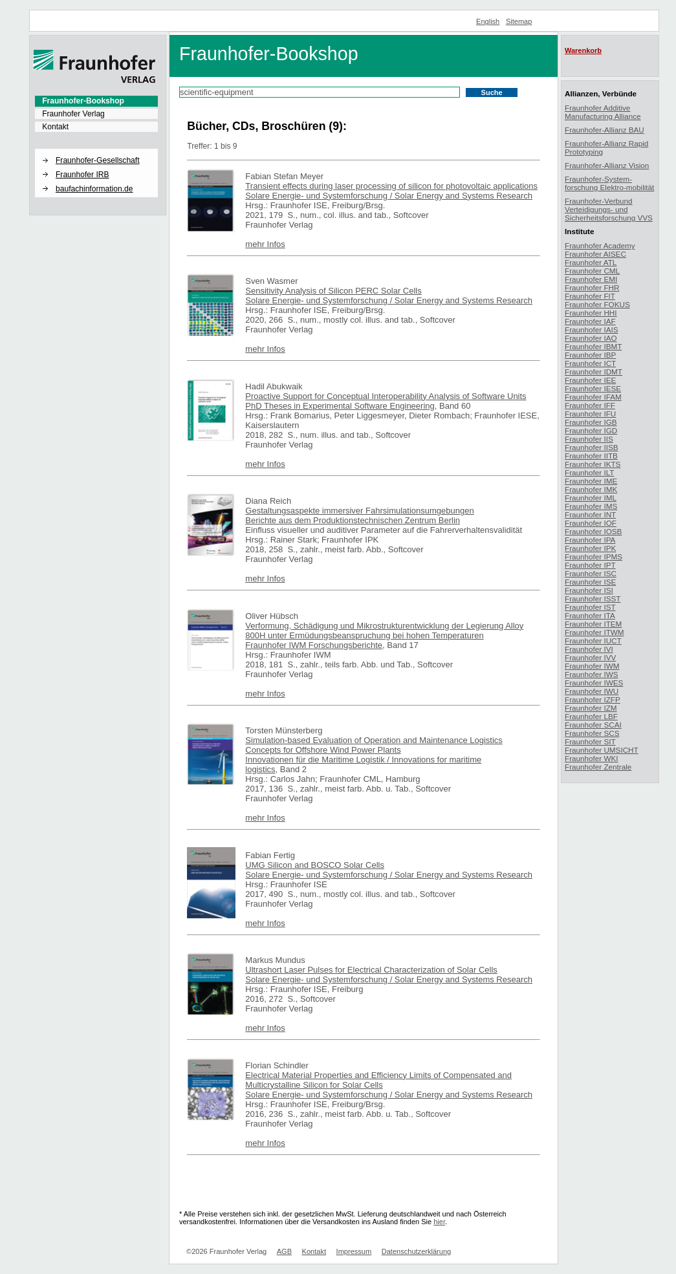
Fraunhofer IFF (590, 405)
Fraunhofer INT (590, 514)
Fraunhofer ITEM (593, 624)
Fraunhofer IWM (592, 666)
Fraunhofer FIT (590, 296)
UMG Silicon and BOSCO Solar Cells (314, 865)
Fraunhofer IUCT (593, 640)
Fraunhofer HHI (591, 312)
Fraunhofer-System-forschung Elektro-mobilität (609, 183)
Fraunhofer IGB (591, 422)
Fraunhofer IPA (590, 539)
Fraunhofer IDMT (593, 371)
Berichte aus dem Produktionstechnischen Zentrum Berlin (352, 520)
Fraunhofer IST (590, 607)
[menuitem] (96, 101)
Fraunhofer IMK (591, 489)
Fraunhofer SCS (592, 733)
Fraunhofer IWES (594, 682)
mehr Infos (265, 244)
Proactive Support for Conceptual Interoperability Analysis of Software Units (385, 396)
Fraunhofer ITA (590, 615)
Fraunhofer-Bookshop (83, 100)
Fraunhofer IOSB (593, 531)
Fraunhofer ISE (590, 582)
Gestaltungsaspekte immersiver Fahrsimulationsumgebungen (359, 510)
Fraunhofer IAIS (591, 329)
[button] (96, 149)
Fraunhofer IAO (591, 338)
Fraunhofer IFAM (593, 397)
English (487, 21)
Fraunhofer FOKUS (597, 304)
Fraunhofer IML (590, 497)
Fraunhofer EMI (591, 279)
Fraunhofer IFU (590, 413)
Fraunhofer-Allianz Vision (607, 165)
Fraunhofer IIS (589, 439)
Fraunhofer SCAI (593, 724)
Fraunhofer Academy (600, 245)
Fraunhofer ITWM (594, 632)
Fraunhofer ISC (590, 573)
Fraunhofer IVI (589, 649)
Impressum (354, 1251)
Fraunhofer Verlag (73, 113)
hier (439, 1221)
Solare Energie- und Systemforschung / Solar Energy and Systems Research (388, 195)
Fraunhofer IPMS (593, 556)
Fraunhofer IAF (590, 321)
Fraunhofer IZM (591, 708)
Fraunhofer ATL (590, 262)
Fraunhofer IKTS (592, 464)
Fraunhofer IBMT (593, 346)
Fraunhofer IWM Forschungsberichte (313, 645)
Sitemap (519, 21)
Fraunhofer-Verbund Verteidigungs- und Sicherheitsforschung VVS (609, 209)
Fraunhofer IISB (591, 447)
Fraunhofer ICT (590, 363)
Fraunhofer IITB (591, 455)
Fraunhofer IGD (591, 430)
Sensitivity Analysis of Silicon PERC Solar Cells (333, 291)
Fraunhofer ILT (589, 472)
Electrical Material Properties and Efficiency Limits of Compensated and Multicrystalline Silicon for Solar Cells (378, 1080)
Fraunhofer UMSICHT (601, 750)
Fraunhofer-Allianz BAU (604, 129)
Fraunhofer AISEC (595, 254)
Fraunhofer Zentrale (598, 766)
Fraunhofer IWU (591, 691)
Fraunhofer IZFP (592, 699)
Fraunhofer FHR (592, 287)
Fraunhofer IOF (590, 523)
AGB (284, 1251)
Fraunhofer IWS (591, 674)
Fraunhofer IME (591, 481)
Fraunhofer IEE (590, 380)
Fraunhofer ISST (592, 598)
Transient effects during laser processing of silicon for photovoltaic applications (391, 186)
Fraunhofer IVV (590, 657)
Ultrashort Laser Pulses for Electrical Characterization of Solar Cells (371, 970)
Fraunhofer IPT (590, 565)
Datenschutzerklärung (416, 1251)
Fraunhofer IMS (591, 506)
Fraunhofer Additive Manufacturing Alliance (603, 111)
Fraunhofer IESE (593, 388)
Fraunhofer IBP (590, 355)
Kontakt (55, 126)
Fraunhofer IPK (590, 548)
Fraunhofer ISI (589, 590)
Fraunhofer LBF (591, 716)
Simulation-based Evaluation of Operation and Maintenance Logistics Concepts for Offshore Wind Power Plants (373, 745)
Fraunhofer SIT (590, 741)
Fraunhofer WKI (591, 758)
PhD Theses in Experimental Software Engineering (339, 406)
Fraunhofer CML (592, 270)
